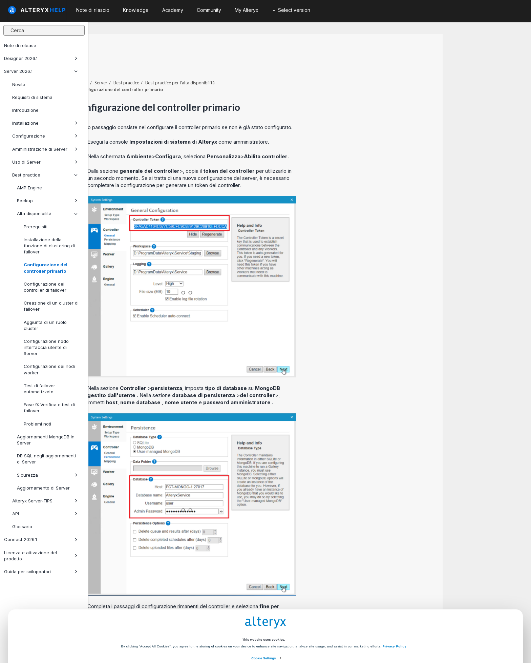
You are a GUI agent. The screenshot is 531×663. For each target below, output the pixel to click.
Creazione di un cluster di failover (51, 306)
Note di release (20, 45)
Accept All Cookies (214, 637)
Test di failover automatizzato (39, 388)
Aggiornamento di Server (43, 488)
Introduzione (25, 110)
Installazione (45, 123)
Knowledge (136, 10)
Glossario (22, 526)
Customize (316, 637)
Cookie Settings (263, 622)
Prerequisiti (35, 226)
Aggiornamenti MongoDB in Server (46, 440)
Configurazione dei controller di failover (45, 287)
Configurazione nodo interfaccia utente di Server (46, 347)
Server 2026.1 (41, 71)
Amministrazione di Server (45, 149)
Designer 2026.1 (41, 58)
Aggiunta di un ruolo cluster (45, 325)
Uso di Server (45, 162)
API (45, 513)
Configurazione (45, 136)
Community (209, 10)
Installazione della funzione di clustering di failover (49, 245)
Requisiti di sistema (32, 97)
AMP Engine (29, 187)
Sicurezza (47, 475)
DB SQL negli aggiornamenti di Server (46, 458)
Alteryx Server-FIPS (45, 500)
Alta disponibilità (47, 213)
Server (189, 64)
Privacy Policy (394, 611)
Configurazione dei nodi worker (49, 369)
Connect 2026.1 (41, 539)
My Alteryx (246, 10)
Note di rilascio (92, 10)
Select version (291, 10)
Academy (172, 10)
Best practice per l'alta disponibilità (268, 64)
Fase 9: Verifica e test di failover (49, 407)
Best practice (45, 175)
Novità (18, 84)
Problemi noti (37, 424)
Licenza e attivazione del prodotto (41, 555)
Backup (47, 200)
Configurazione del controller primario (45, 267)
